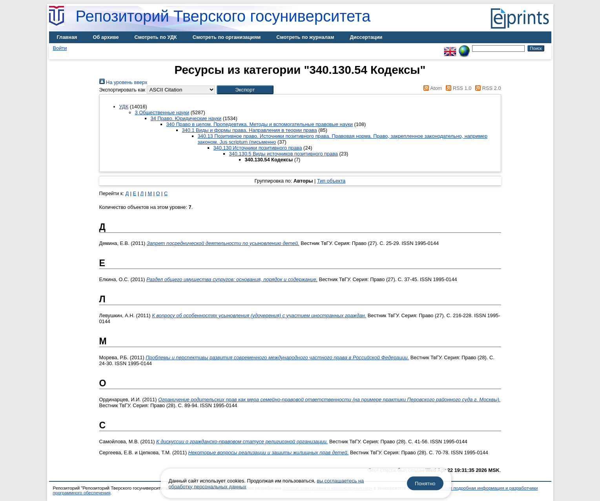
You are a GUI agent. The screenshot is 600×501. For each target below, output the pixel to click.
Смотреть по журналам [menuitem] (305, 37)
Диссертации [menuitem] (366, 37)
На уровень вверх (123, 82)
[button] (245, 89)
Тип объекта (331, 181)
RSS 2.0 (487, 88)
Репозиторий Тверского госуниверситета (223, 16)
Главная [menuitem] (67, 37)
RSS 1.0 (457, 88)
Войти (60, 48)
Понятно (425, 483)
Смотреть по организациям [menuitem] (227, 37)
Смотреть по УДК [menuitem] (156, 37)
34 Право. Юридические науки (186, 118)
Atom (431, 88)
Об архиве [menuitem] (106, 37)
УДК (124, 107)
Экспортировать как (122, 90)
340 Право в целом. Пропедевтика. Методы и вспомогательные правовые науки (259, 124)
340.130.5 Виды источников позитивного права (283, 154)
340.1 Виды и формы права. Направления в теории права (249, 130)
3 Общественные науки (162, 112)
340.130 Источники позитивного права (257, 148)
